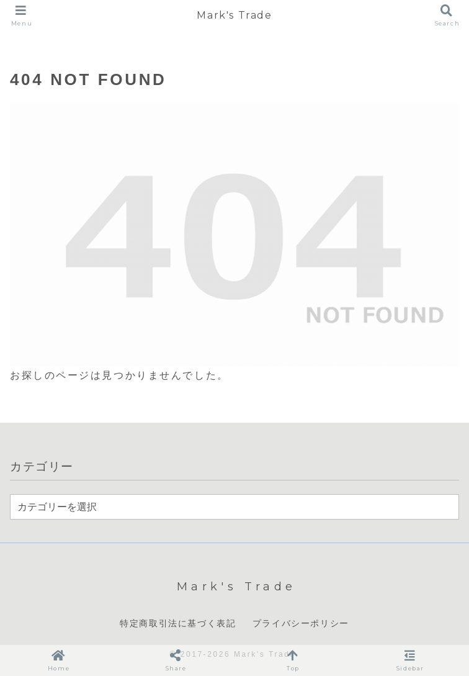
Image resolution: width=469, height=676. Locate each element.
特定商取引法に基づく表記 (178, 623)
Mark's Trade (234, 15)
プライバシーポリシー (300, 623)
